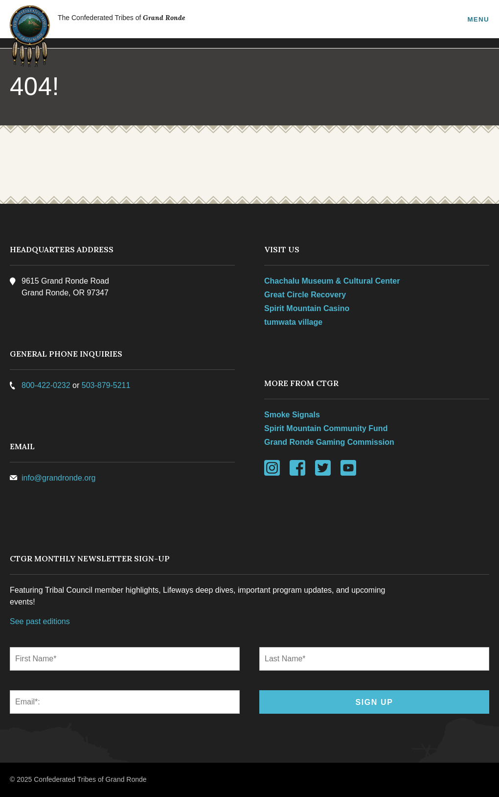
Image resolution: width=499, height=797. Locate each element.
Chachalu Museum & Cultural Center (332, 281)
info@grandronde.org (58, 478)
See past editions (40, 621)
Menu (478, 19)
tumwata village (293, 322)
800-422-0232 (46, 385)
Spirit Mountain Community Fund (325, 428)
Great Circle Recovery (305, 294)
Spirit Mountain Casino (306, 308)
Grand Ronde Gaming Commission (329, 442)
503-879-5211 (106, 385)
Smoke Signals (292, 415)
